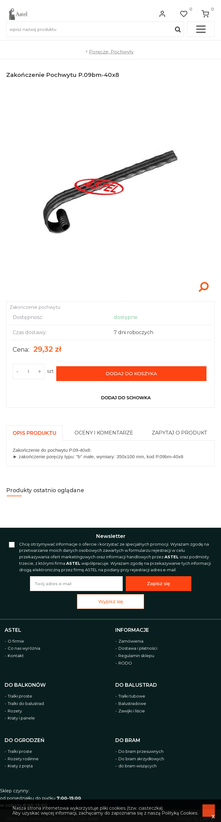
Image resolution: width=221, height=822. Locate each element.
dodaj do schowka (126, 394)
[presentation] (34, 429)
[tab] (37, 427)
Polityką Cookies (180, 813)
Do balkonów (25, 681)
